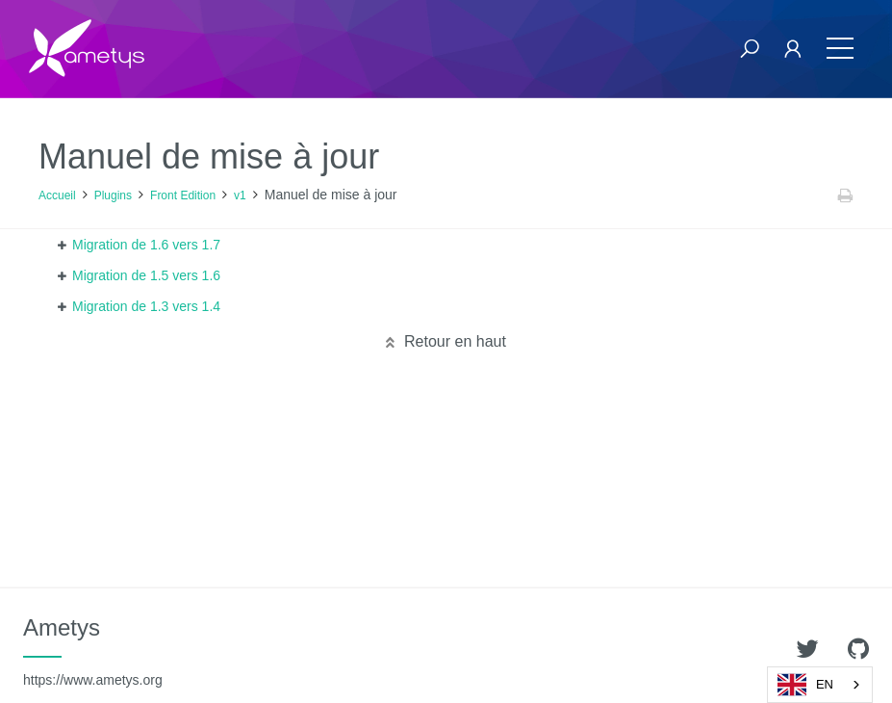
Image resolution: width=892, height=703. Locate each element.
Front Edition (183, 195)
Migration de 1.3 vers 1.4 (146, 306)
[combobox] (820, 684)
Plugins (113, 195)
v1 (240, 195)
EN (805, 684)
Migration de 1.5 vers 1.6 (146, 275)
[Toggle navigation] (840, 48)
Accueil (57, 195)
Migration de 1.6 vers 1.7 (146, 244)
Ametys (93, 651)
